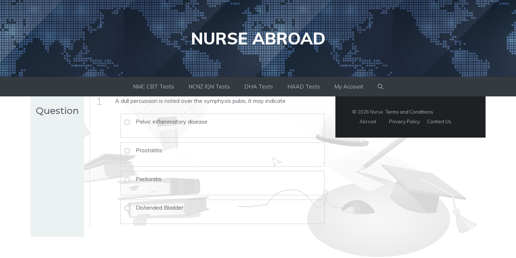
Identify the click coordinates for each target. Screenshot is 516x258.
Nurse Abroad (258, 38)
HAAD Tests (303, 86)
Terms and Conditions (409, 112)
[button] (380, 86)
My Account (348, 86)
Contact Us (439, 121)
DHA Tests (258, 86)
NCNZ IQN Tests (209, 86)
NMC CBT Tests (153, 86)
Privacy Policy (404, 121)
